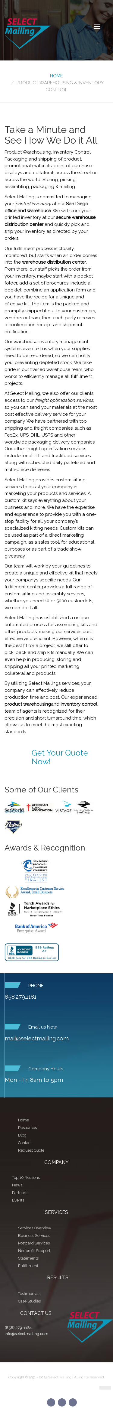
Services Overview (34, 1228)
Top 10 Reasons (26, 1177)
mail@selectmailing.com (37, 1038)
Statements (28, 1258)
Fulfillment (28, 1266)
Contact (25, 1142)
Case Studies (29, 1301)
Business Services (34, 1235)
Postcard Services (34, 1243)
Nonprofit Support (34, 1250)
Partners (19, 1192)
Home (56, 76)
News (17, 1185)
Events (18, 1200)
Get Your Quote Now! (60, 757)
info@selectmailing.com (26, 1334)
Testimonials (29, 1293)
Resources (27, 1127)
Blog (22, 1135)
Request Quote (31, 1150)
